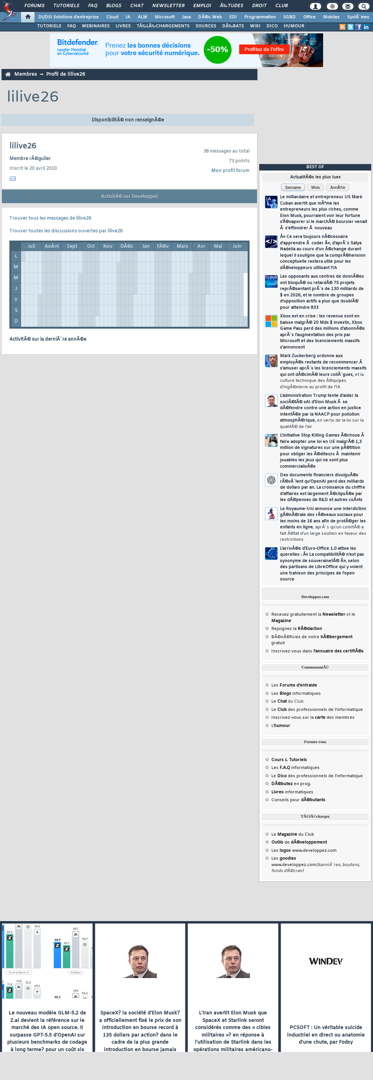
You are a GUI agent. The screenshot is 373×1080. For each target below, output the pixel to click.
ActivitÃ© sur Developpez (129, 197)
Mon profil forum (230, 171)
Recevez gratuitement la (308, 614)
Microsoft (164, 17)
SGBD (289, 17)
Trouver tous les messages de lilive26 (50, 218)
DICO (272, 26)
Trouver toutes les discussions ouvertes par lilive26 (66, 231)
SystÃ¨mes (358, 17)
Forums (34, 6)
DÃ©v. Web (210, 17)
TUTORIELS (49, 26)
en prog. (291, 784)
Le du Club (292, 834)
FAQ (92, 6)
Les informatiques (296, 693)
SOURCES (206, 26)
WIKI (255, 26)
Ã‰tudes (231, 6)
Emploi (202, 6)
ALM (142, 17)
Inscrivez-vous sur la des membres (313, 717)
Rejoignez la (296, 628)
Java (186, 17)
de (299, 842)
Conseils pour (298, 800)
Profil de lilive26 (65, 74)
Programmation (260, 17)
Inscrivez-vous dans (317, 651)
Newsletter (168, 6)
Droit (259, 6)
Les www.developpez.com (304, 850)
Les (294, 685)
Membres (25, 74)
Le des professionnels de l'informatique (317, 709)
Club (281, 6)
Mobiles (331, 17)
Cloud (112, 17)
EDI (233, 17)
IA (128, 17)
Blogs (113, 6)
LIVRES (123, 26)
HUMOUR (294, 26)
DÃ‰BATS (233, 26)
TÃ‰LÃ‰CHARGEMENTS (163, 26)
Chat (136, 6)
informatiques (292, 792)
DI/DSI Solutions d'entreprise (68, 17)
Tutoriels (66, 6)
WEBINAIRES (96, 26)
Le (279, 701)
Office (309, 17)
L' (280, 725)
